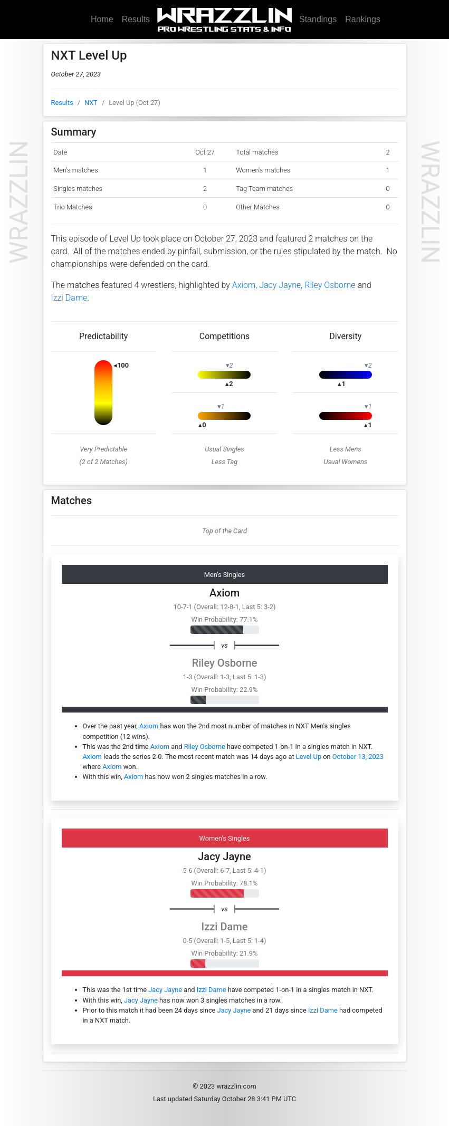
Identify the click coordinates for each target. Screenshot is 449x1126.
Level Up (308, 757)
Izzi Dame (69, 298)
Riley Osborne (329, 285)
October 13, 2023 (358, 757)
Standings (318, 19)
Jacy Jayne (280, 285)
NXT (91, 103)
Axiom (244, 285)
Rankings (362, 19)
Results (136, 19)
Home (102, 19)
